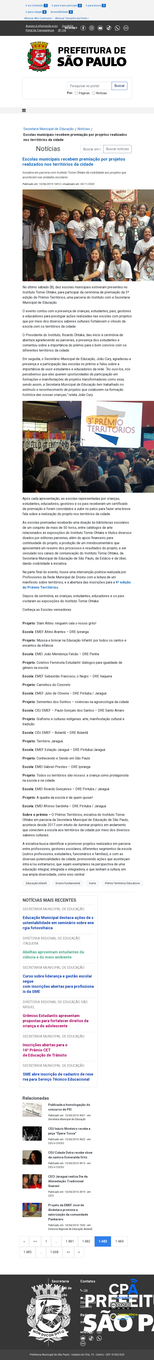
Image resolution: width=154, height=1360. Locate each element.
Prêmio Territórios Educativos (122, 883)
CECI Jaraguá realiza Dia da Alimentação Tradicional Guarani (68, 1181)
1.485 (27, 1252)
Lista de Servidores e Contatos (88, 1302)
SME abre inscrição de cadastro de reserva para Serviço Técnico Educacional (58, 1077)
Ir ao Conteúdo (37, 5)
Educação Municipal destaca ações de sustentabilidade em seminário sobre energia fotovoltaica (58, 922)
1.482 (86, 1241)
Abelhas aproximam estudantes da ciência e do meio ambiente (53, 954)
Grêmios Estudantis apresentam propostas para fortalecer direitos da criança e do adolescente (55, 1020)
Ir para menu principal (67, 5)
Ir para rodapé (36, 12)
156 (85, 1290)
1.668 (54, 1252)
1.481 (70, 1241)
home (92, 883)
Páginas (84, 93)
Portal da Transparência (40, 30)
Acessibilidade (62, 12)
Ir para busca (96, 5)
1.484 (119, 1241)
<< (35, 1241)
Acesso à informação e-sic (42, 26)
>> (68, 1252)
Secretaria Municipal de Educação (48, 129)
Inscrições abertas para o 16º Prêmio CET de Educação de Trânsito (45, 1050)
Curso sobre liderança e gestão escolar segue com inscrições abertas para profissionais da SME (58, 984)
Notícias (101, 93)
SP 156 (62, 30)
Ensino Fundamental (68, 883)
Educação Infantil (36, 883)
